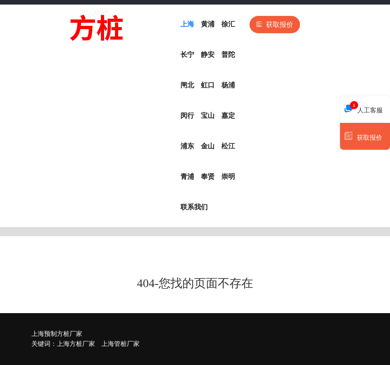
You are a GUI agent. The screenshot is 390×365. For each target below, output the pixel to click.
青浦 (187, 176)
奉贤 (208, 176)
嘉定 (228, 115)
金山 (208, 146)
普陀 (228, 54)
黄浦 (208, 24)
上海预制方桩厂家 (56, 333)
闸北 (187, 85)
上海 (187, 24)
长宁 (187, 54)
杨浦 (228, 85)
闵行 (187, 115)
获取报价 (274, 24)
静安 (208, 54)
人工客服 (364, 108)
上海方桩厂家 (76, 343)
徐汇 (228, 24)
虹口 (208, 85)
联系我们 (194, 207)
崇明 (228, 176)
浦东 (187, 146)
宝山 (208, 115)
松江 (228, 146)
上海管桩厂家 (120, 343)
